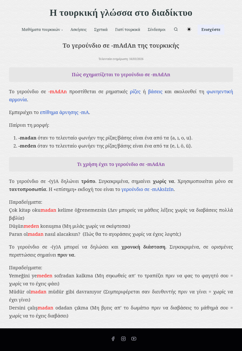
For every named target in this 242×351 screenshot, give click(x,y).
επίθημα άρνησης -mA (64, 112)
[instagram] (123, 340)
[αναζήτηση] (175, 30)
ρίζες (135, 91)
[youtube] (133, 340)
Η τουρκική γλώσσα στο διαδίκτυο (121, 12)
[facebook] (113, 340)
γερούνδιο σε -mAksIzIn (147, 189)
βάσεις (155, 91)
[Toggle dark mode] (188, 30)
